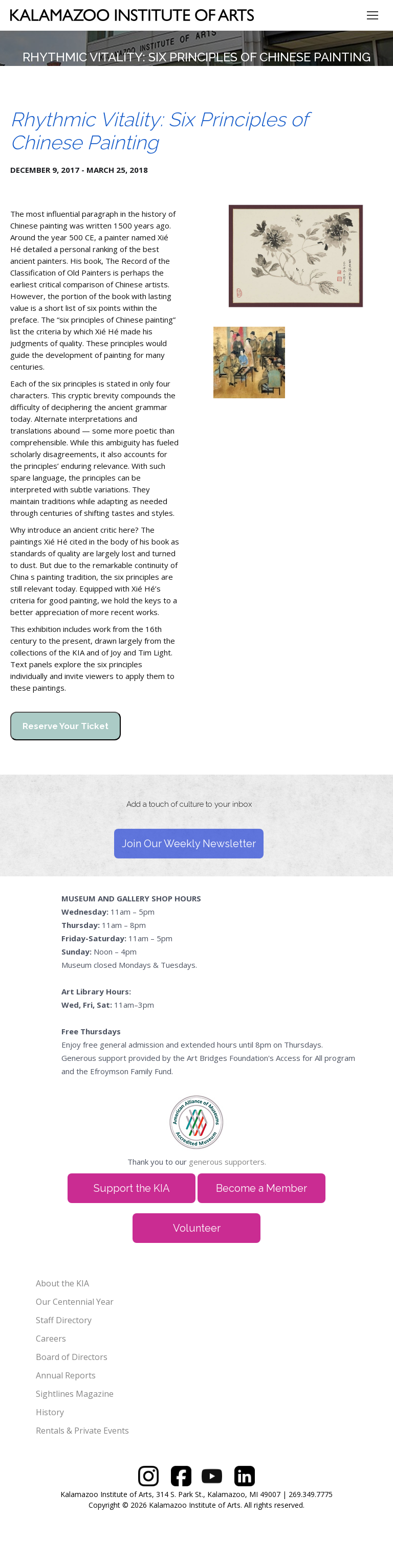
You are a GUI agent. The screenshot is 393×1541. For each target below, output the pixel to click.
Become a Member (261, 1188)
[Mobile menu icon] (372, 15)
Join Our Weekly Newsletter (189, 843)
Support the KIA (132, 1188)
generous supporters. (227, 1162)
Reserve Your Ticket (65, 726)
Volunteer (197, 1228)
